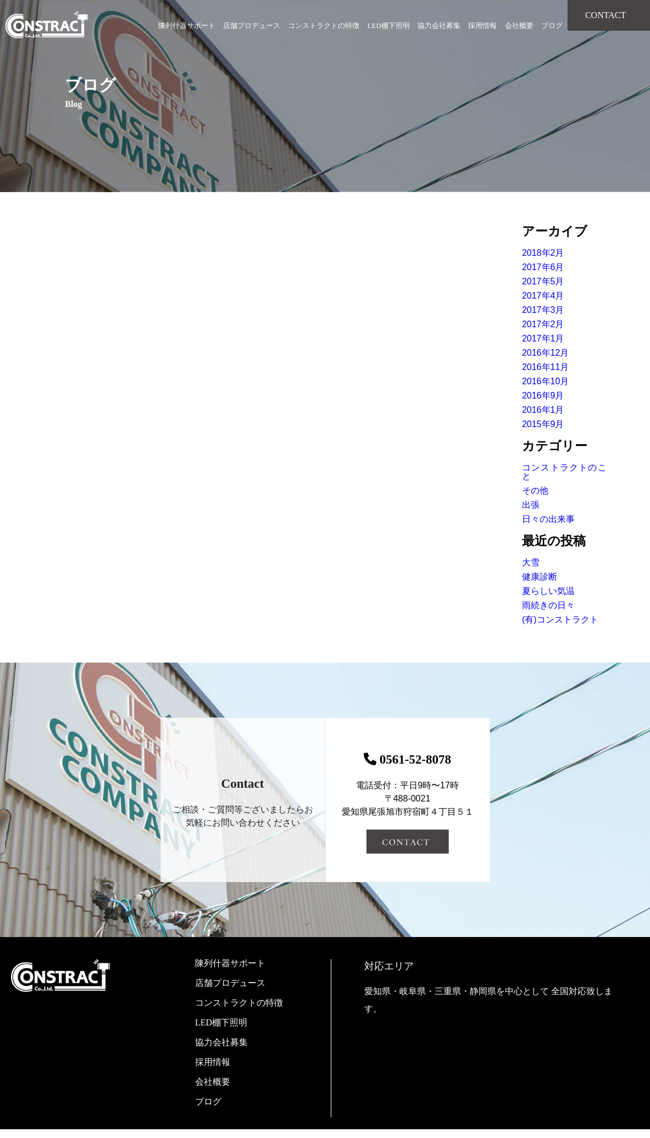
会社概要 (519, 25)
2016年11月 (545, 367)
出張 (531, 504)
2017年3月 (543, 310)
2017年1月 (543, 338)
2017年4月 (543, 295)
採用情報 (482, 25)
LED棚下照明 (389, 25)
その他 (535, 490)
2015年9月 (543, 424)
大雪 (531, 562)
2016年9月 (543, 395)
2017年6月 (543, 267)
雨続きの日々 (548, 605)
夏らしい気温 (548, 591)
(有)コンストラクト (560, 619)
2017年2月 (543, 324)
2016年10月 (545, 381)
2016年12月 (545, 352)
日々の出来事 (548, 519)
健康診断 (539, 576)
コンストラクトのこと (564, 472)
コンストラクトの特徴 (323, 25)
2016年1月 (543, 409)
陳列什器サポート (186, 25)
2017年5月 (543, 281)
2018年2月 (543, 252)
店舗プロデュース (251, 25)
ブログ (552, 25)
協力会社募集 (439, 25)
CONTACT (605, 15)
